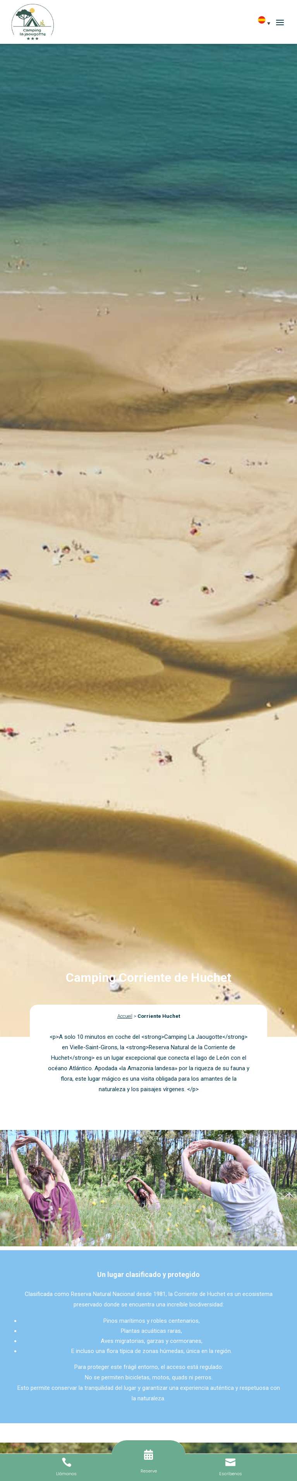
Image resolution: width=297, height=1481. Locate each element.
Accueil (124, 1016)
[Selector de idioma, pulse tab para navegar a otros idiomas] (266, 23)
